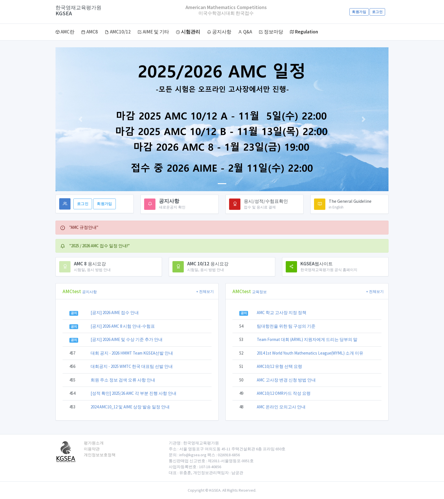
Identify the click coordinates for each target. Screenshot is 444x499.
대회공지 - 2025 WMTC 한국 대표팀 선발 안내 (132, 366)
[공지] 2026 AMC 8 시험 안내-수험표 (123, 326)
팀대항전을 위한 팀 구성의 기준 (286, 326)
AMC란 (65, 32)
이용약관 (92, 448)
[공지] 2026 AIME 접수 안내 (115, 312)
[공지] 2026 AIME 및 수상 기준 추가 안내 (127, 339)
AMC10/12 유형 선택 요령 (279, 366)
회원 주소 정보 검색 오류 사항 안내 (123, 380)
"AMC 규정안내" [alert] (79, 227)
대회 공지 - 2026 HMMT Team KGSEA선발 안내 (132, 353)
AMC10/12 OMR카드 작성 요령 (284, 393)
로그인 (377, 12)
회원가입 (359, 12)
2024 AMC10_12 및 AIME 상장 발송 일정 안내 (130, 407)
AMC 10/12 (208, 263)
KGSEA (78, 11)
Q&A (245, 32)
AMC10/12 (118, 32)
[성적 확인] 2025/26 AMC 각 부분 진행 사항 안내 (133, 393)
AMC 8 (90, 263)
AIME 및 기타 (153, 32)
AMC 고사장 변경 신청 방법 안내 (286, 380)
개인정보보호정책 (100, 454)
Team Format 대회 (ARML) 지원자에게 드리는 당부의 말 (307, 339)
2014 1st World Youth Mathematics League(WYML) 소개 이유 (310, 353)
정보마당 (271, 32)
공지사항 (219, 32)
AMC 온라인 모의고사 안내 (281, 407)
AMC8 (89, 32)
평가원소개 (94, 442)
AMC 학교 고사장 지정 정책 (281, 312)
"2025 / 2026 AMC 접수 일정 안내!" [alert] (95, 245)
